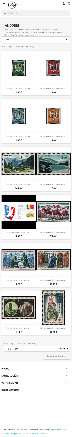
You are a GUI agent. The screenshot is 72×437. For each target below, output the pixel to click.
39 (16, 348)
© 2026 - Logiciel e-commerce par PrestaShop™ (25, 433)
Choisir (36, 39)
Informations (10, 390)
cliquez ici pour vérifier (59, 429)
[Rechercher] (36, 13)
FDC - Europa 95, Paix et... (19, 232)
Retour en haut (56, 356)
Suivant (63, 348)
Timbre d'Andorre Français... (18, 88)
